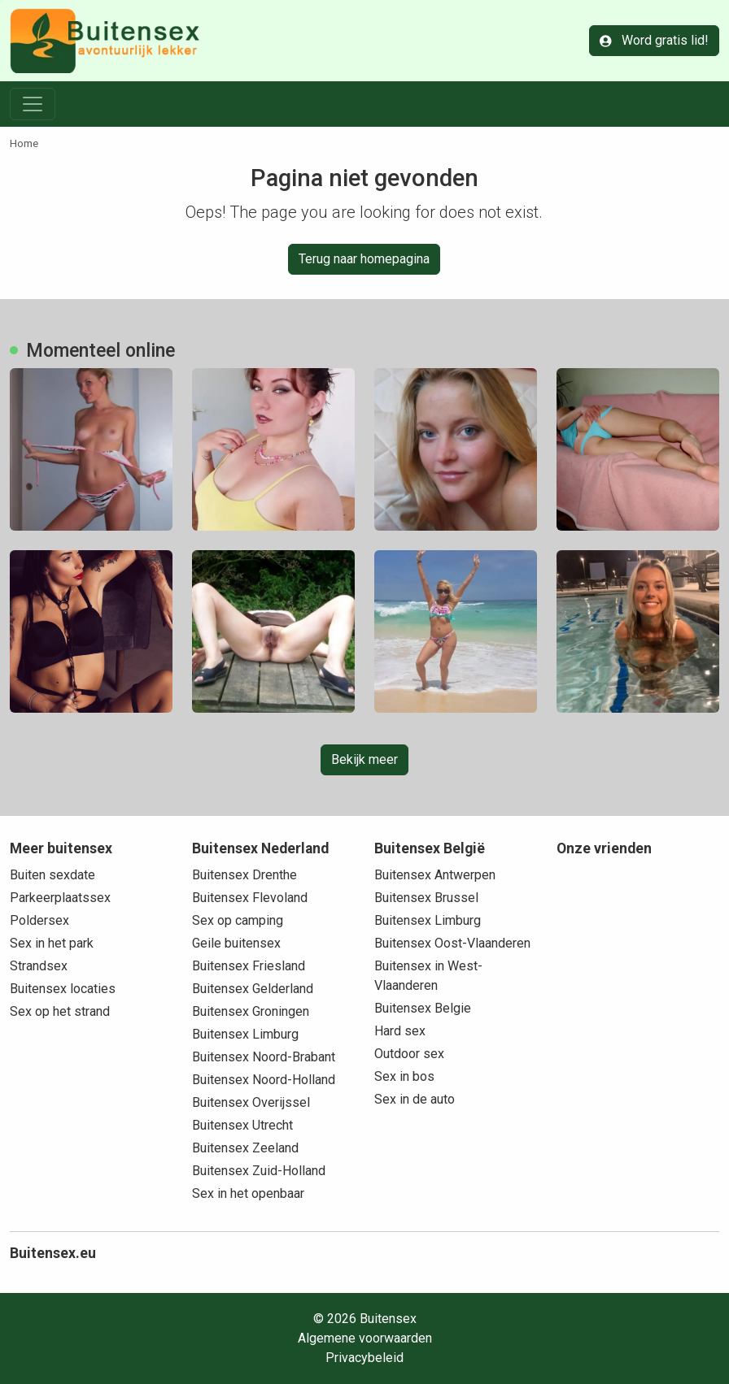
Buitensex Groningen (250, 1011)
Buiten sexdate (52, 875)
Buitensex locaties (63, 988)
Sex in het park (52, 943)
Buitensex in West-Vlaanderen (428, 975)
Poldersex (39, 920)
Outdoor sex (409, 1053)
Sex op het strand (60, 1011)
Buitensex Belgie (422, 1008)
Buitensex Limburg (245, 1034)
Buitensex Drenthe (244, 875)
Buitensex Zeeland (245, 1148)
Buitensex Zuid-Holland (258, 1170)
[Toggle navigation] (32, 104)
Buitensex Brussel (426, 897)
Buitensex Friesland (248, 966)
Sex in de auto (414, 1099)
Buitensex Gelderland (252, 988)
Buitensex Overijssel (251, 1102)
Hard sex (400, 1031)
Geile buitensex (236, 943)
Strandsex (39, 966)
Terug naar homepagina (364, 259)
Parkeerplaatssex (60, 897)
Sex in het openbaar (248, 1193)
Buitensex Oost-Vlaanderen (452, 943)
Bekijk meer (364, 759)
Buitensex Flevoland (250, 897)
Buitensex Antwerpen (434, 875)
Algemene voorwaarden (365, 1338)
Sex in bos (404, 1076)
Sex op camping (237, 920)
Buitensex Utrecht (242, 1125)
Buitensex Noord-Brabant (263, 1057)
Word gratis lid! (654, 40)
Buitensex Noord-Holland (263, 1079)
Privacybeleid (364, 1357)
